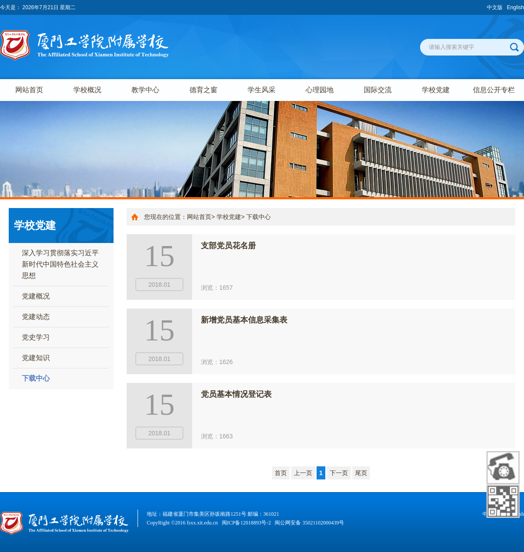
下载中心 (36, 378)
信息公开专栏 (494, 90)
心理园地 (320, 90)
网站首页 (29, 90)
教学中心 (145, 90)
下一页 (339, 472)
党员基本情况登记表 (236, 394)
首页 (281, 472)
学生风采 (262, 90)
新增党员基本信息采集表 (244, 320)
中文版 (495, 7)
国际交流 (378, 90)
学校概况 (87, 90)
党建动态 (36, 316)
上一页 (303, 472)
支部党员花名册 (228, 245)
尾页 (361, 472)
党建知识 (36, 357)
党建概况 (36, 296)
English (515, 7)
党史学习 (36, 337)
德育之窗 (203, 90)
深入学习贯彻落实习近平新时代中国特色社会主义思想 (60, 264)
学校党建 (436, 90)
